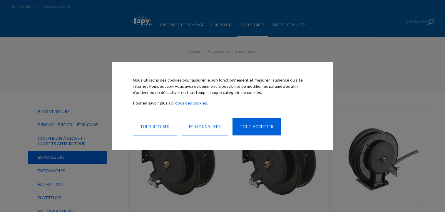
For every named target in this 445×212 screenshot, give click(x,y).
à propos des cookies (187, 102)
